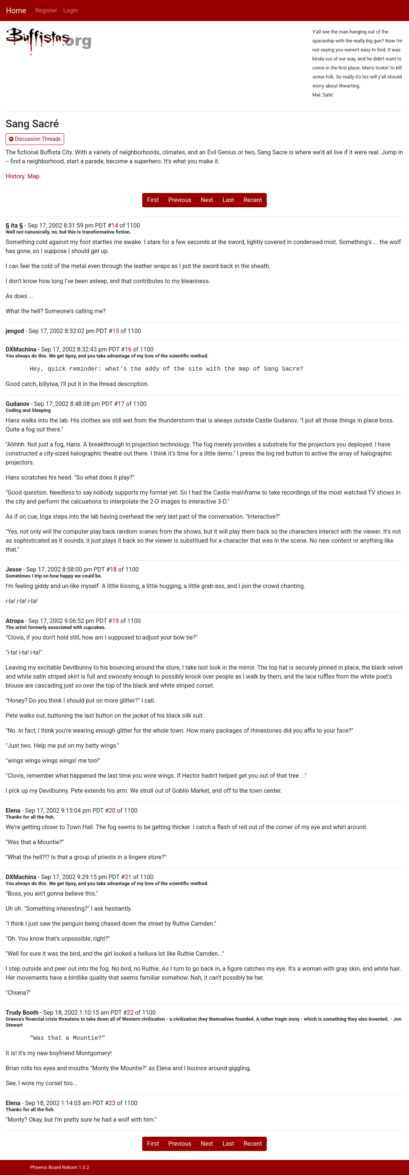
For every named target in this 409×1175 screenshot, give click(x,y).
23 (112, 1103)
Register (46, 10)
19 (115, 620)
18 (113, 569)
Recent (253, 200)
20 (112, 810)
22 (130, 1012)
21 (128, 877)
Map (33, 176)
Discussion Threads (35, 139)
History (15, 176)
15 (115, 331)
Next (207, 200)
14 (114, 225)
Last (228, 200)
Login (70, 10)
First (153, 200)
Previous (179, 200)
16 (128, 349)
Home (16, 10)
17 (121, 403)
